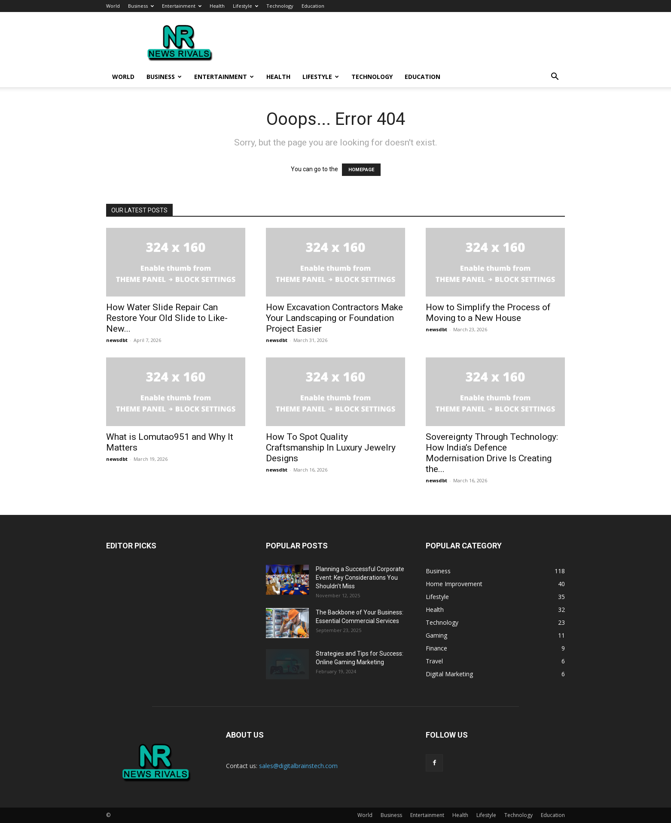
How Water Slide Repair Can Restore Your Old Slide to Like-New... (167, 318)
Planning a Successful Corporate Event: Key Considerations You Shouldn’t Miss (360, 578)
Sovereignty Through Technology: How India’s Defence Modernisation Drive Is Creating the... (492, 453)
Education (313, 6)
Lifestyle (245, 6)
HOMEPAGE (361, 169)
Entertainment (181, 6)
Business (141, 6)
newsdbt (117, 340)
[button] (554, 77)
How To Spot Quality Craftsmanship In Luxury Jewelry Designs (331, 447)
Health (217, 6)
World (113, 6)
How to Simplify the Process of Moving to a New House (488, 312)
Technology (279, 6)
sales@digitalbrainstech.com (298, 766)
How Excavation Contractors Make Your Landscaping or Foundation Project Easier (334, 318)
